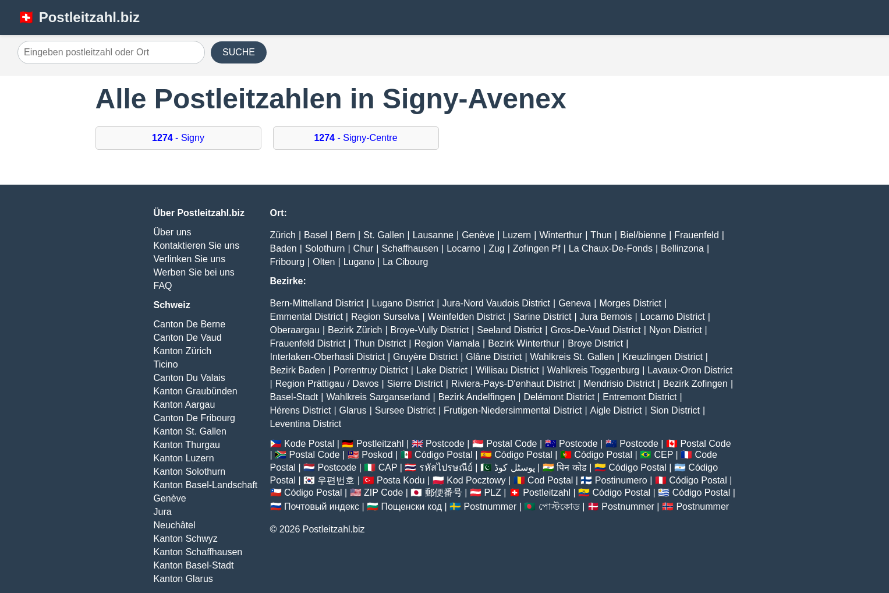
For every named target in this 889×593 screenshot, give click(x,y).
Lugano (358, 262)
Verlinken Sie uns (190, 259)
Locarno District (672, 317)
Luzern (516, 235)
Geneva (574, 303)
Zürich (283, 235)
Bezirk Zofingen (695, 384)
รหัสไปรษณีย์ (446, 467)
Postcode (445, 444)
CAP (388, 467)
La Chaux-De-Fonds (611, 248)
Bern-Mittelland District (317, 303)
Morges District (630, 303)
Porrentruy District (371, 370)
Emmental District (306, 317)
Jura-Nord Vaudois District (496, 303)
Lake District (441, 370)
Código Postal (444, 455)
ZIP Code (383, 492)
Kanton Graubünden (196, 391)
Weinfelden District (466, 317)
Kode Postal (309, 444)
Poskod (377, 455)
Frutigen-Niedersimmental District (513, 410)
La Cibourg (405, 262)
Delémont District (558, 397)
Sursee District (405, 410)
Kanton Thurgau (187, 445)
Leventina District (306, 424)
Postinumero (621, 480)
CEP (663, 455)
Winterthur (560, 235)
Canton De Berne (190, 324)
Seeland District (509, 330)
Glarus (353, 410)
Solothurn (325, 248)
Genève (170, 498)
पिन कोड (571, 467)
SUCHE (238, 52)
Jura (163, 512)
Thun (600, 235)
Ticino (166, 364)
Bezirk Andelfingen (477, 397)
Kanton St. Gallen (190, 431)
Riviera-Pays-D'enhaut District (513, 384)
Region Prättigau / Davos (327, 384)
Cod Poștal (550, 480)
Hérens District (300, 410)
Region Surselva (385, 317)
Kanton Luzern (184, 458)
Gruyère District (425, 357)
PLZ (492, 492)
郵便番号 (443, 492)
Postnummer (490, 506)
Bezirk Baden (297, 370)
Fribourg (287, 262)
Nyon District (675, 330)
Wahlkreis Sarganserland (378, 397)
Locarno (463, 248)
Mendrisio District (619, 384)
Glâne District (494, 357)
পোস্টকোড (559, 506)
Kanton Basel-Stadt (194, 565)
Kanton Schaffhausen (198, 552)
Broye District (595, 343)
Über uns (173, 232)
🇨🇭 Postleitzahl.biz (78, 17)
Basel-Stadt (294, 397)
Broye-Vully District (430, 330)
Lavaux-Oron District (689, 370)
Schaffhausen (409, 248)
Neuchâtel (175, 525)
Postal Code (511, 444)
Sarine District (542, 317)
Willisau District (507, 370)
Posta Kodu (401, 480)
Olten (324, 262)
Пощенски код (411, 506)
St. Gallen (383, 235)
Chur (363, 248)
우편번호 (336, 480)
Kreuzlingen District (662, 357)
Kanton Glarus (183, 579)
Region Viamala (447, 343)
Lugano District (403, 303)
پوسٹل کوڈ (514, 467)
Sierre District (415, 384)
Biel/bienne (643, 235)
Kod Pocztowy (476, 480)
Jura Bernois (606, 317)
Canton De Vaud (188, 338)
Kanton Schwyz (186, 538)
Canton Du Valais (189, 378)
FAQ (163, 286)
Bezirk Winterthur (523, 343)
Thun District (379, 343)
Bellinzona (682, 248)
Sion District (675, 410)
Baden (283, 248)
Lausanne (433, 235)
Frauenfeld (696, 235)
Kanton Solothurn (190, 471)
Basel (315, 235)
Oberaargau (295, 330)
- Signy (178, 138)
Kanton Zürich (183, 351)
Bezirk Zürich (355, 330)
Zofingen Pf (537, 248)
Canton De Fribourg (195, 418)
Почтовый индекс (321, 506)
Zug (496, 248)
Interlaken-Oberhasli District (327, 357)
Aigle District (616, 410)
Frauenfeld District (308, 343)
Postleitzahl (380, 444)
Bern (345, 235)
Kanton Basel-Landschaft (206, 485)
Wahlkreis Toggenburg (593, 370)
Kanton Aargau (184, 405)
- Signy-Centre (355, 138)
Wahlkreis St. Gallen (572, 357)
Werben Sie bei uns (194, 272)
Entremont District (640, 397)
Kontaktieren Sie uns (197, 245)
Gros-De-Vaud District (595, 330)
